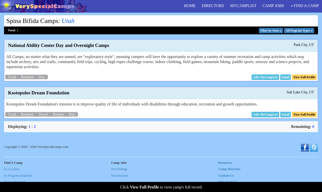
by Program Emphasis (18, 175)
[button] (285, 77)
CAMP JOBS (273, 6)
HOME (190, 6)
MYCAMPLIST (243, 6)
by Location (11, 169)
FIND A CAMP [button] (305, 6)
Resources (225, 162)
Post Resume (119, 175)
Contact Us (226, 175)
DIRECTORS (213, 6)
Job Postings (119, 169)
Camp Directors (229, 169)
